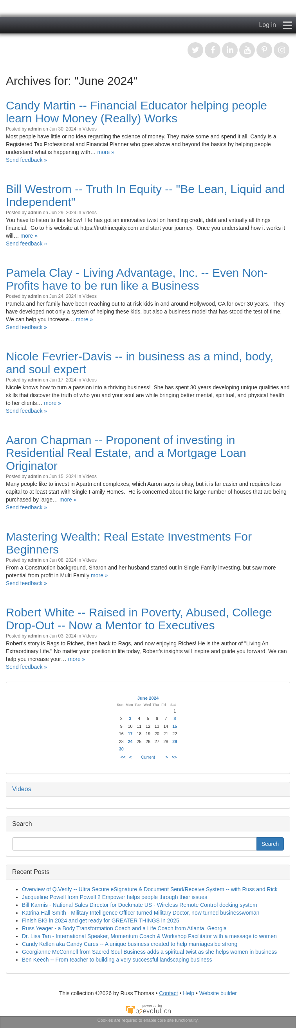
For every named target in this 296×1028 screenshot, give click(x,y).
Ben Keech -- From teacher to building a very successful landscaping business (117, 959)
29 (174, 741)
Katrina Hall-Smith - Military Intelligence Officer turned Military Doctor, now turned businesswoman (141, 913)
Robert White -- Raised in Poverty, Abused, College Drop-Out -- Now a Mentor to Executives (139, 619)
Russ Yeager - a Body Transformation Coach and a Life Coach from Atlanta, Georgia (124, 928)
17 (130, 733)
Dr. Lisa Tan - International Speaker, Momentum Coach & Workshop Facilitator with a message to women (149, 936)
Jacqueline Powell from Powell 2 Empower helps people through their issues (114, 897)
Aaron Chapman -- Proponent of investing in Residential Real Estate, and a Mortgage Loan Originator (126, 452)
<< (122, 757)
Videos (90, 129)
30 (121, 749)
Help (188, 993)
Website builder (218, 993)
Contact (168, 993)
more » (105, 152)
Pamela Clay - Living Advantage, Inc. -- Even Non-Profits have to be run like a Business (137, 279)
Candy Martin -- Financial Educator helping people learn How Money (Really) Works (136, 112)
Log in (267, 24)
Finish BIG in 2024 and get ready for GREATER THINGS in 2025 (100, 920)
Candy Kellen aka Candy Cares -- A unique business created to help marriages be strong (129, 944)
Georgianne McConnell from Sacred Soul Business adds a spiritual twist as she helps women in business (149, 952)
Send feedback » (26, 160)
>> (174, 757)
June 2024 (148, 698)
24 (130, 741)
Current (148, 757)
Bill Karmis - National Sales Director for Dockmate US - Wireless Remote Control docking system (139, 905)
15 (174, 726)
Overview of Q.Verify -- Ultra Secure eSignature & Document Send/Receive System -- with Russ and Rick (150, 889)
